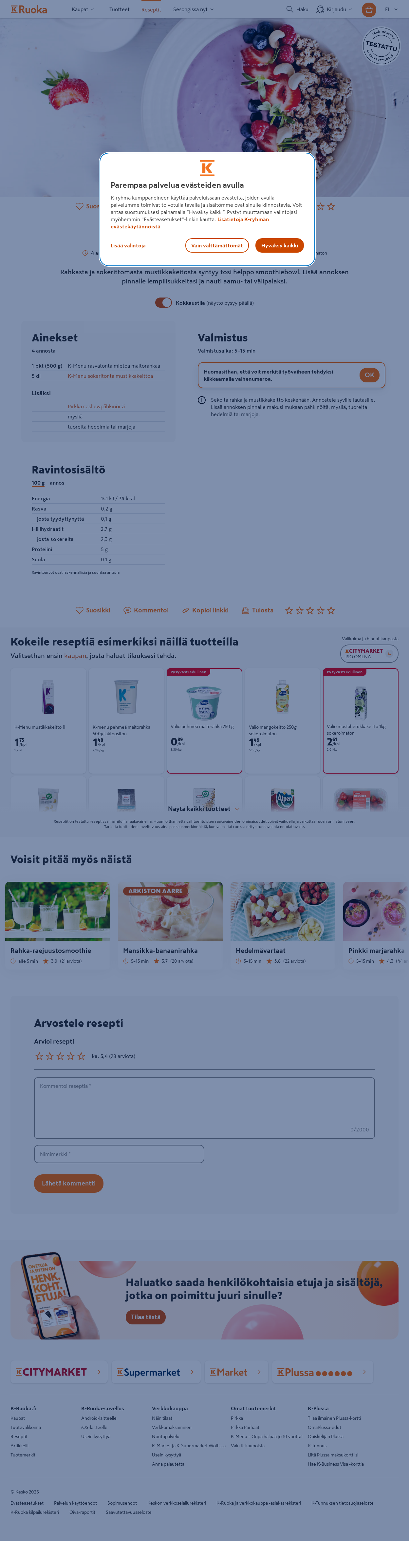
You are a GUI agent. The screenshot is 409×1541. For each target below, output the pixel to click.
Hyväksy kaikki (279, 245)
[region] (207, 209)
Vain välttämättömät (217, 245)
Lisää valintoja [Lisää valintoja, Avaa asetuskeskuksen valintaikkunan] (128, 245)
